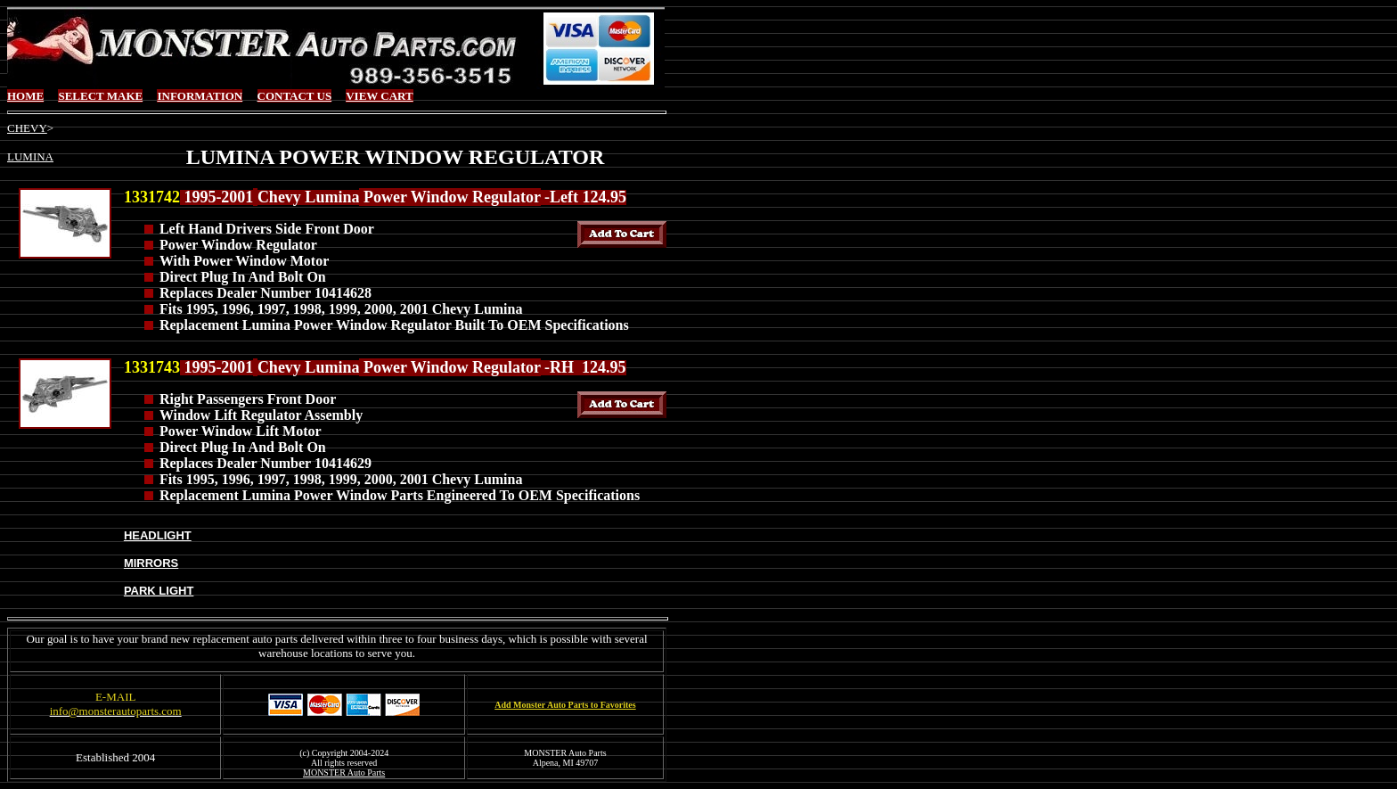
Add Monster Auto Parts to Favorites (564, 705)
